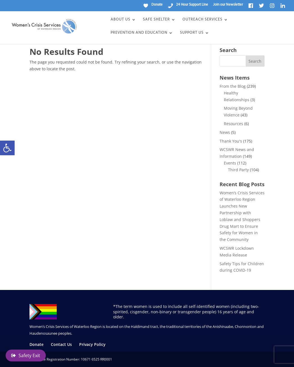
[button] (7, 148)
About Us (120, 20)
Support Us (192, 33)
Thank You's (231, 141)
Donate (36, 344)
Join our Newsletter (228, 4)
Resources (233, 123)
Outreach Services (202, 20)
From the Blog (233, 86)
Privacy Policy (92, 344)
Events (230, 163)
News (225, 132)
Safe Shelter (156, 20)
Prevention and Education (139, 33)
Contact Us (61, 344)
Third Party (238, 169)
